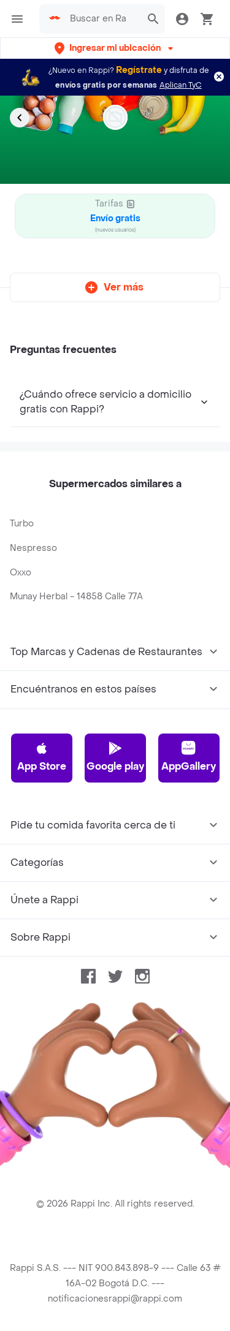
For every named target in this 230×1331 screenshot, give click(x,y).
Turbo (22, 523)
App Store (41, 757)
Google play (115, 757)
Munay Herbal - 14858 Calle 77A (76, 596)
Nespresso (33, 548)
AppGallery (188, 757)
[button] (115, 48)
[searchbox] (102, 19)
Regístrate (139, 70)
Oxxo (20, 572)
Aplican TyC (180, 85)
